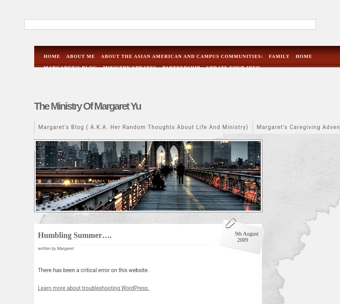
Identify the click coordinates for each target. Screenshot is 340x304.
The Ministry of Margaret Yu (87, 106)
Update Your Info (233, 67)
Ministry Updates (130, 67)
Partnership (181, 67)
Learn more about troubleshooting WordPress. (94, 288)
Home (52, 56)
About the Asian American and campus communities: (182, 56)
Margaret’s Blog (71, 67)
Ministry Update (61, 144)
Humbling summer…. (75, 235)
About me (80, 56)
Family (279, 56)
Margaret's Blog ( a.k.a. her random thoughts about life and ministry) (143, 127)
